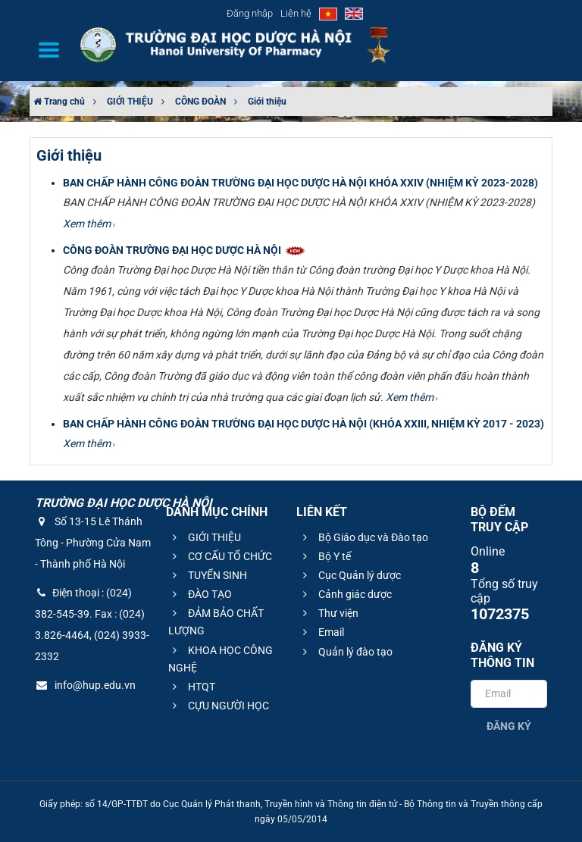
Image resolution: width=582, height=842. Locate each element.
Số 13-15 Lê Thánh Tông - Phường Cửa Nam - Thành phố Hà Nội (93, 542)
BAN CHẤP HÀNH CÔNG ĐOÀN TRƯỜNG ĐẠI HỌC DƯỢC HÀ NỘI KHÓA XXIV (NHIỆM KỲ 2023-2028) (300, 183)
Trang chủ (59, 101)
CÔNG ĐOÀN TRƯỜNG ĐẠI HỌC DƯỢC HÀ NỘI (185, 250)
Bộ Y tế (325, 556)
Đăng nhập (250, 13)
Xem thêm (89, 224)
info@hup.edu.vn (85, 685)
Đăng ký (509, 726)
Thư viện (328, 613)
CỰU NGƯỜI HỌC (218, 706)
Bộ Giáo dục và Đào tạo (363, 537)
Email (321, 632)
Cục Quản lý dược (350, 575)
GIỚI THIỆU (130, 101)
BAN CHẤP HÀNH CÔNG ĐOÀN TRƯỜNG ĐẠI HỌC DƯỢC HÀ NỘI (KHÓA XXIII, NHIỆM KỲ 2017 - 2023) (303, 424)
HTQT (191, 687)
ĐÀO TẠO (200, 594)
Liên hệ (295, 13)
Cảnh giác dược (345, 594)
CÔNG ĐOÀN (200, 101)
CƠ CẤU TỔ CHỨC (220, 556)
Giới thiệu (267, 101)
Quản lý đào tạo (346, 652)
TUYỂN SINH (207, 575)
